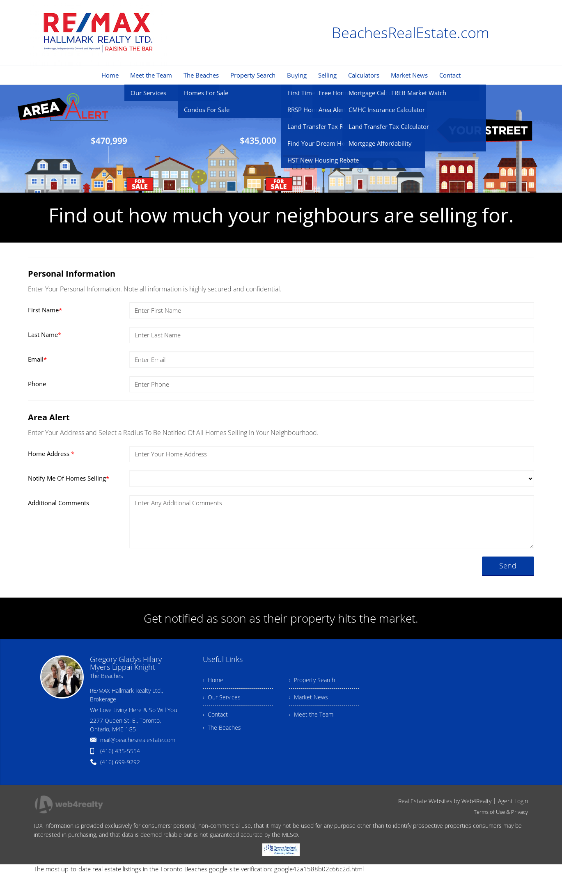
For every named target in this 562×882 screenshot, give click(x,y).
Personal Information (71, 273)
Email (37, 359)
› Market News (308, 697)
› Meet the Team (311, 714)
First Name (45, 310)
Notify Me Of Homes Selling (68, 478)
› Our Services (222, 697)
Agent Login (513, 801)
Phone (37, 384)
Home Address (51, 453)
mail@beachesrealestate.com (137, 740)
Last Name (44, 334)
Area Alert (49, 417)
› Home (213, 680)
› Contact (215, 714)
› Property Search (312, 680)
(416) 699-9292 (120, 762)
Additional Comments (58, 503)
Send (507, 565)
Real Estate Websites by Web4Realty (444, 801)
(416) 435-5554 (120, 751)
